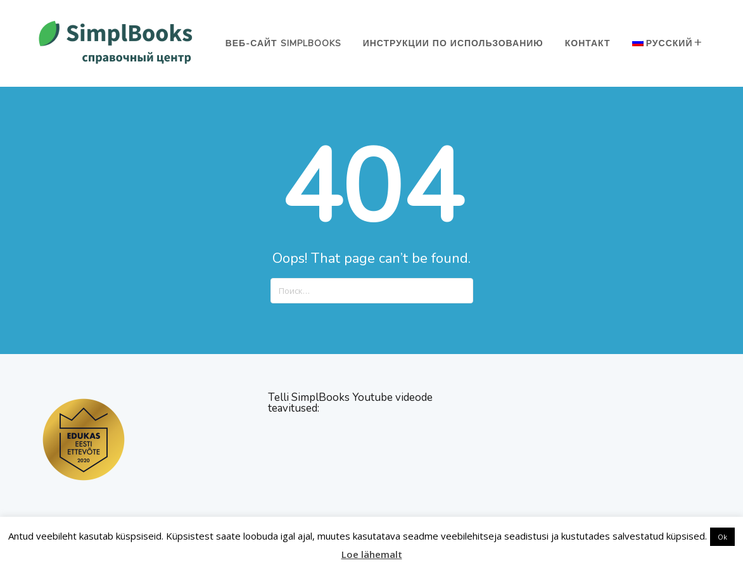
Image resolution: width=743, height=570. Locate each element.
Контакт (588, 43)
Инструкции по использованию (453, 43)
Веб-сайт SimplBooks (283, 43)
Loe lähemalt (371, 554)
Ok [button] (722, 537)
